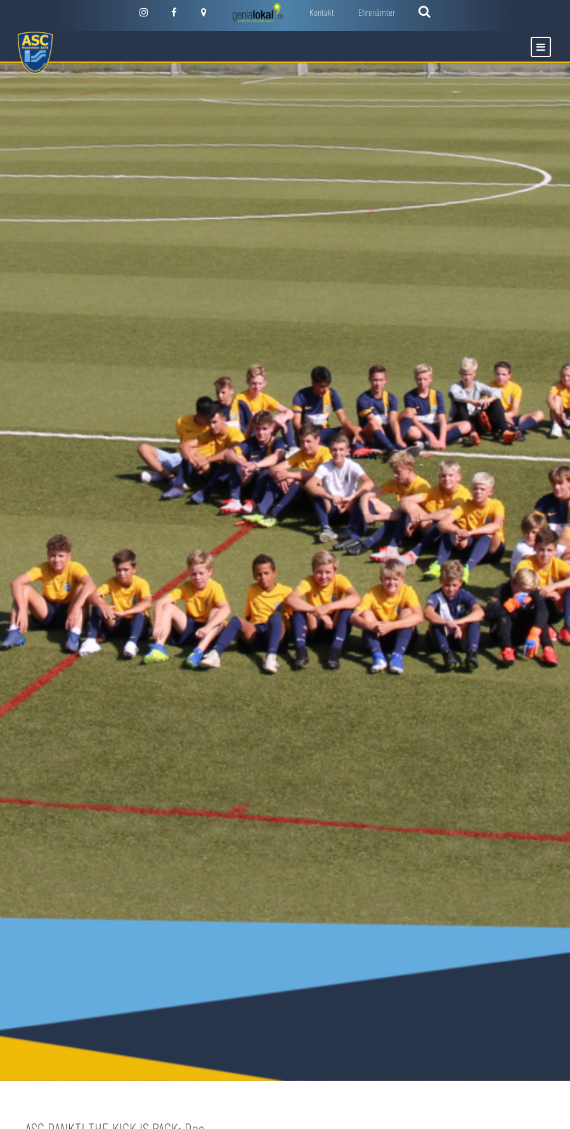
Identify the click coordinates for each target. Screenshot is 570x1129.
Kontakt (321, 12)
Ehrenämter (376, 12)
